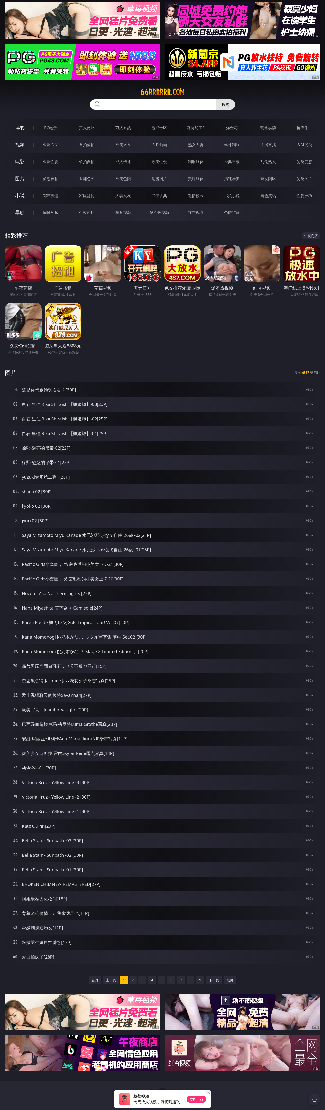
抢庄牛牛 (304, 127)
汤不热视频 (159, 212)
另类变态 (304, 161)
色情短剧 (232, 212)
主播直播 (268, 144)
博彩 (20, 127)
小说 (20, 195)
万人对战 (123, 127)
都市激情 (50, 195)
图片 (20, 178)
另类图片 (304, 178)
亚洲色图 (87, 178)
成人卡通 (123, 161)
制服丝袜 (195, 161)
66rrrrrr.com (162, 92)
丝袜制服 (232, 144)
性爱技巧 (304, 195)
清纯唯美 (232, 178)
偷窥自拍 (50, 178)
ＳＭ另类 (304, 144)
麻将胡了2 (195, 127)
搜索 (225, 104)
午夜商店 (87, 212)
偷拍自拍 (87, 161)
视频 (20, 144)
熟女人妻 (195, 144)
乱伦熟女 (268, 161)
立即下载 (196, 1099)
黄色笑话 (268, 195)
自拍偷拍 (87, 144)
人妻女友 (123, 195)
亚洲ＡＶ (50, 144)
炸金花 (232, 127)
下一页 (214, 980)
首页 (95, 980)
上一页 (111, 980)
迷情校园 (195, 195)
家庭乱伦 (87, 195)
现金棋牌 (268, 127)
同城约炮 (50, 212)
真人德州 (87, 127)
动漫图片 (159, 178)
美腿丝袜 (195, 178)
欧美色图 (123, 178)
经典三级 (232, 161)
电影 (20, 161)
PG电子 (50, 127)
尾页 (230, 980)
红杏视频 (195, 212)
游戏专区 (159, 127)
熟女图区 (268, 178)
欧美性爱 (159, 161)
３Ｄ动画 (159, 144)
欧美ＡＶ (123, 144)
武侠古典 (159, 195)
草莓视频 (123, 212)
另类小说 (232, 195)
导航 (20, 212)
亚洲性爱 (50, 161)
